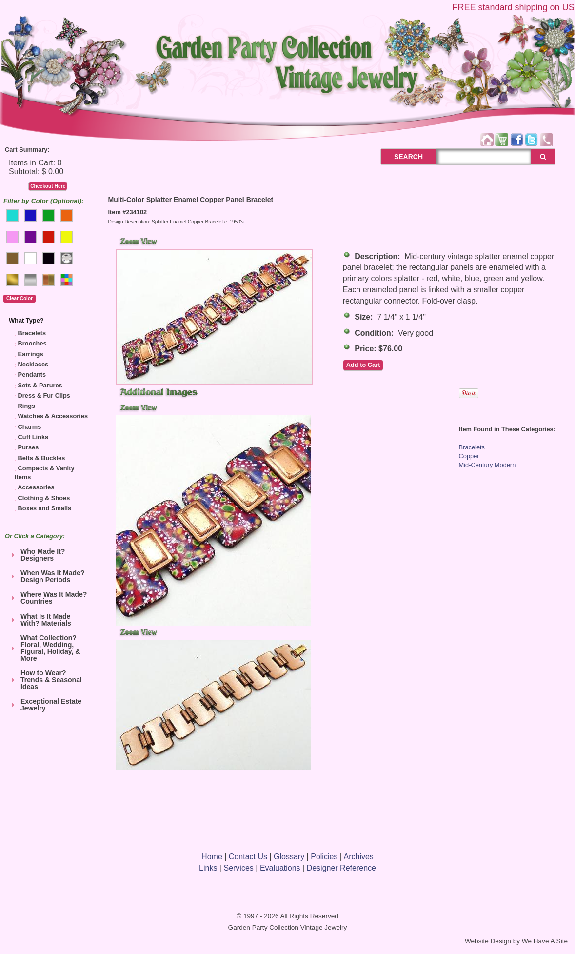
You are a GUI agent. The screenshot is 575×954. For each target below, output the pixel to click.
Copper (469, 456)
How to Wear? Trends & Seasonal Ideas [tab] (45, 679)
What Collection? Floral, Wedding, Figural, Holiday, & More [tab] (44, 648)
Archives (359, 857)
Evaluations (280, 868)
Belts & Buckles (41, 458)
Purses (28, 447)
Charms (29, 426)
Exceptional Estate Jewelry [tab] (45, 704)
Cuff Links (33, 437)
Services (238, 868)
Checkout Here (47, 186)
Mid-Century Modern (487, 464)
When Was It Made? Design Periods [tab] (47, 576)
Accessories (36, 487)
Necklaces (33, 364)
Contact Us (248, 857)
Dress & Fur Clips (44, 395)
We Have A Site (545, 941)
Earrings (30, 354)
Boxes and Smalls (45, 508)
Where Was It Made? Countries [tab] (48, 597)
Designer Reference (341, 868)
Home (211, 857)
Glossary (289, 857)
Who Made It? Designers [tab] (37, 555)
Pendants (32, 374)
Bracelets (32, 333)
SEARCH (397, 156)
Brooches (32, 343)
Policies (324, 857)
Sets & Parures (40, 385)
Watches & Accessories (53, 416)
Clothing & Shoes (44, 498)
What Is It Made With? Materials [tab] (40, 619)
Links (208, 868)
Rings (27, 405)
